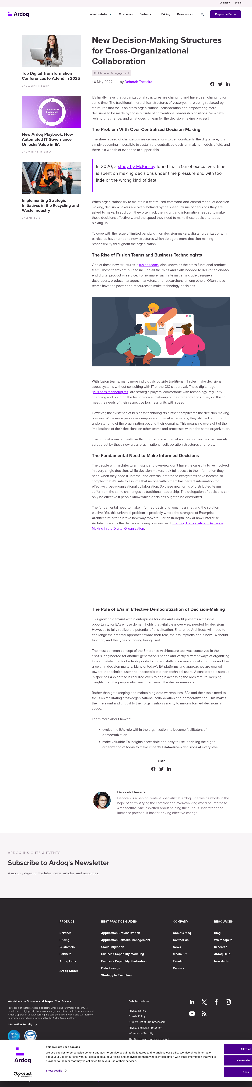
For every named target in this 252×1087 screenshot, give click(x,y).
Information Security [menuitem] (141, 1033)
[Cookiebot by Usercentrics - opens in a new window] (22, 1080)
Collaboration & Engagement (111, 73)
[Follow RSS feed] (204, 1014)
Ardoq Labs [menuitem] (67, 961)
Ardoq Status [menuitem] (68, 971)
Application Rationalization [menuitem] (120, 933)
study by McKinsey (136, 166)
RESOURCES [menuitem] (223, 921)
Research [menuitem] (220, 947)
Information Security (20, 1024)
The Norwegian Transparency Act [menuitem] (149, 1039)
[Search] (205, 12)
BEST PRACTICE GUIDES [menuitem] (119, 921)
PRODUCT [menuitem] (66, 921)
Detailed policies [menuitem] (139, 1001)
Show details (54, 1076)
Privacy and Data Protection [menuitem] (145, 1027)
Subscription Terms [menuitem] (140, 1045)
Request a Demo (225, 13)
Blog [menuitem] (217, 933)
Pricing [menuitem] (64, 940)
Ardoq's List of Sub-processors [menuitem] (147, 1022)
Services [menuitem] (65, 933)
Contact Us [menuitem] (181, 940)
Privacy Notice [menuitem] (137, 1010)
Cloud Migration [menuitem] (112, 947)
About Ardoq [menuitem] (182, 933)
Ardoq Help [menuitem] (222, 954)
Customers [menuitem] (67, 947)
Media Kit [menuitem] (180, 954)
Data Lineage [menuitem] (110, 968)
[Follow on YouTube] (192, 1014)
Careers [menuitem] (178, 968)
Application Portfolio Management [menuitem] (125, 940)
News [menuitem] (177, 947)
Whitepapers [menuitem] (223, 940)
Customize (223, 1066)
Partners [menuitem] (65, 954)
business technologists (110, 391)
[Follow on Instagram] (228, 1002)
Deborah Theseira (138, 81)
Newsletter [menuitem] (222, 961)
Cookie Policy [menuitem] (137, 1016)
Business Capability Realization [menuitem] (123, 961)
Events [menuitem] (178, 961)
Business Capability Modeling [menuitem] (122, 954)
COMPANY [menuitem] (180, 921)
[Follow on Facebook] (216, 1002)
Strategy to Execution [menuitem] (116, 975)
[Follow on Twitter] (204, 1002)
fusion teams (149, 264)
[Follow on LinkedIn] (192, 1002)
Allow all (223, 1054)
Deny (223, 1077)
